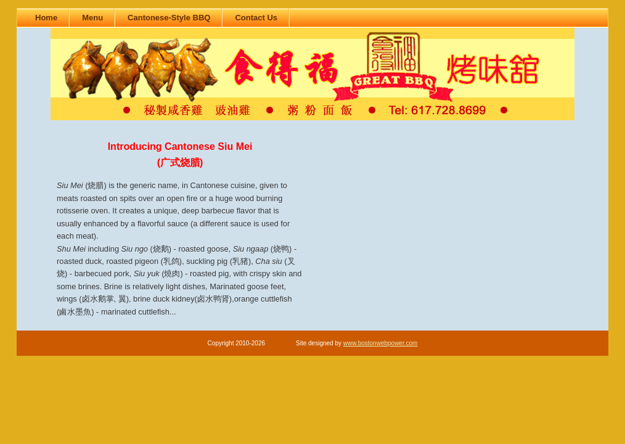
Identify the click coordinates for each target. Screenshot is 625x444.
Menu (92, 17)
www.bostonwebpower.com (380, 343)
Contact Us (256, 17)
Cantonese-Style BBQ (169, 17)
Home (46, 17)
